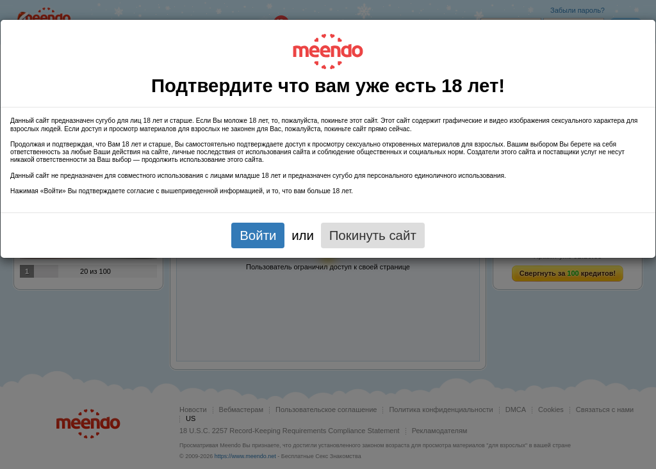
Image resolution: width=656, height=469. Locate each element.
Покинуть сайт (372, 235)
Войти (258, 235)
